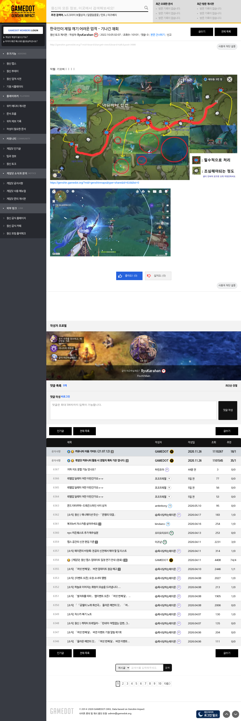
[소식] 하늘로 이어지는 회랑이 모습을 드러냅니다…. (94, 587)
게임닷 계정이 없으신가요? (16, 37)
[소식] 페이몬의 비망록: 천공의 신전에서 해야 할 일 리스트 (97, 551)
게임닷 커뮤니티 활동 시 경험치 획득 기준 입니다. (100, 460)
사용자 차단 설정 (227, 46)
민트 (103, 15)
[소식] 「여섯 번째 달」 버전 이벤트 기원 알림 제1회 (94, 632)
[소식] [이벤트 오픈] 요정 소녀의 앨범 (86, 578)
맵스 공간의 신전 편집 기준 (80, 542)
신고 (169, 35)
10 (159, 683)
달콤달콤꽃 (93, 15)
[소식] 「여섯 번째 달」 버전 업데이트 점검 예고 (92, 569)
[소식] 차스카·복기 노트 (79, 614)
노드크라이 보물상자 (74, 15)
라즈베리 (112, 15)
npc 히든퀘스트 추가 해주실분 (82, 533)
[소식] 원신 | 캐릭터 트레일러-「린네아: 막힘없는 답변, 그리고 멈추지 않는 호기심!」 (99, 623)
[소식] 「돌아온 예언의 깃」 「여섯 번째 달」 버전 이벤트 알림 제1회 (99, 641)
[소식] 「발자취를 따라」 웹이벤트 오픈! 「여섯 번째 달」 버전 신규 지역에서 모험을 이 (99, 596)
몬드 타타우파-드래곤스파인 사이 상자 (87, 505)
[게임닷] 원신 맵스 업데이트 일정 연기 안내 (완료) (97, 560)
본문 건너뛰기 (158, 35)
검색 (167, 667)
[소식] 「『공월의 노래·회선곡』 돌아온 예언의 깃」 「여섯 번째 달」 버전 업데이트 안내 (99, 605)
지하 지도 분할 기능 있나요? (81, 469)
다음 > (167, 683)
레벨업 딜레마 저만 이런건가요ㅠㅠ (85, 478)
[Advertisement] (143, 58)
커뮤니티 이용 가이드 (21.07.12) (92, 451)
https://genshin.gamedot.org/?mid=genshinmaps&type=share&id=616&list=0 (94, 182)
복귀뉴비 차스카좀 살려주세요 (82, 524)
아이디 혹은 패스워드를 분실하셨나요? (21, 41)
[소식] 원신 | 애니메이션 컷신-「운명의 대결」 (92, 514)
